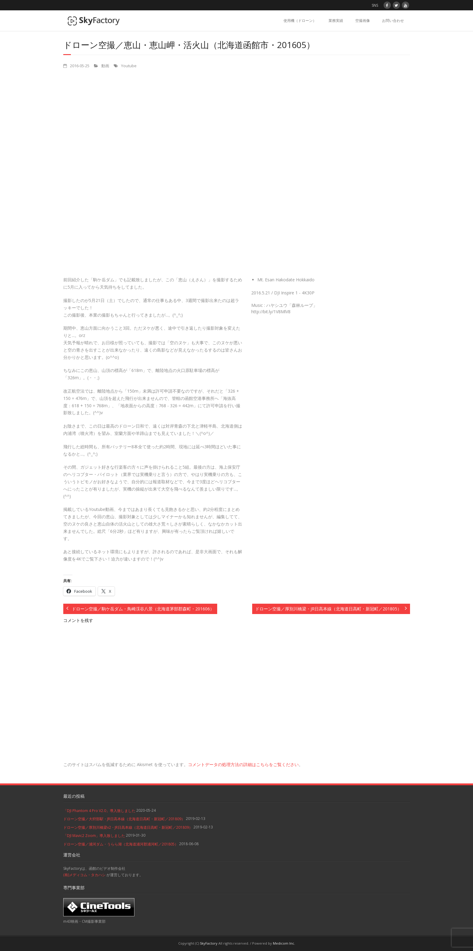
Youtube (129, 65)
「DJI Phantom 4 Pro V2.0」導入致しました (99, 810)
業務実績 (336, 20)
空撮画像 (362, 20)
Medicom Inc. (284, 943)
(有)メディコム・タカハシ (84, 874)
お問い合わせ (393, 20)
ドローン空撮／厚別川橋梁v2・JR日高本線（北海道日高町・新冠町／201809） (128, 827)
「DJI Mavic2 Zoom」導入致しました (94, 835)
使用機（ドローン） (299, 20)
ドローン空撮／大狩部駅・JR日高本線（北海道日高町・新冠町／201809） (124, 818)
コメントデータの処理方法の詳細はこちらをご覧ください (243, 764)
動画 (105, 65)
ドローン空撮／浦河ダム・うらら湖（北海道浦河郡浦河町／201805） (120, 844)
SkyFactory (208, 943)
